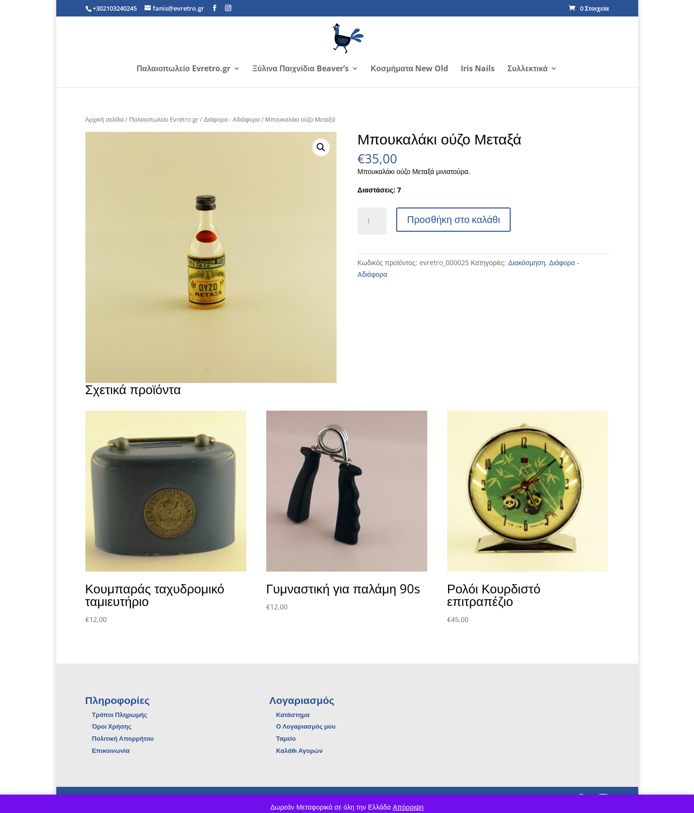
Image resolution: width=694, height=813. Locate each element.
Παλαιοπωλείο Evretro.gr (183, 69)
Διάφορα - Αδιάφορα (232, 119)
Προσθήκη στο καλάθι (453, 219)
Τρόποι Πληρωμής (119, 714)
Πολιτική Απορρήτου (123, 738)
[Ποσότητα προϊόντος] (372, 221)
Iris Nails (478, 69)
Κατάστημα (292, 714)
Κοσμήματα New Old (410, 69)
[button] (321, 147)
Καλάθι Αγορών (299, 750)
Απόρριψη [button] (408, 807)
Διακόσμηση (526, 262)
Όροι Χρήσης (112, 726)
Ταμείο (286, 738)
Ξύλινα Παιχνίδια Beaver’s (301, 69)
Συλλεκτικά (527, 69)
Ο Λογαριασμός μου (306, 726)
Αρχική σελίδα (104, 119)
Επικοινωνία (111, 750)
